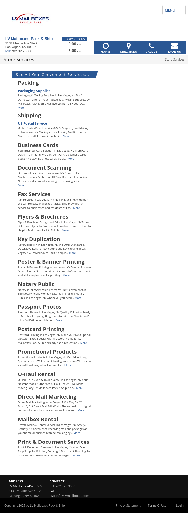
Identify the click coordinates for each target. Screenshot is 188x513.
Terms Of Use (157, 505)
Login (180, 505)
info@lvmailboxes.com (72, 495)
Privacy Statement (128, 505)
